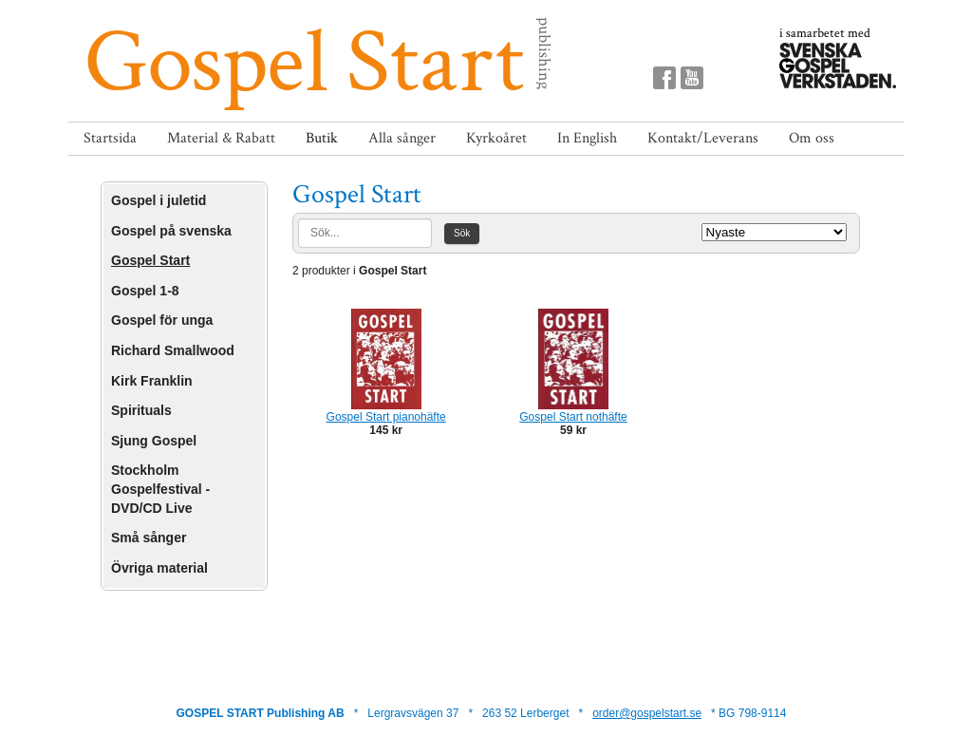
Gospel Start (150, 260)
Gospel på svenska (171, 230)
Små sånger (148, 537)
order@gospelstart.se (646, 713)
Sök (462, 233)
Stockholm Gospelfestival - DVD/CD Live (160, 488)
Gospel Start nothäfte (572, 417)
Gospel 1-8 (145, 290)
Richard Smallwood (172, 350)
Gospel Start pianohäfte (386, 417)
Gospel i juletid (158, 200)
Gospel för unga (162, 320)
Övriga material (159, 568)
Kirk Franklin (152, 380)
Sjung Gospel (153, 440)
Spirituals (141, 410)
